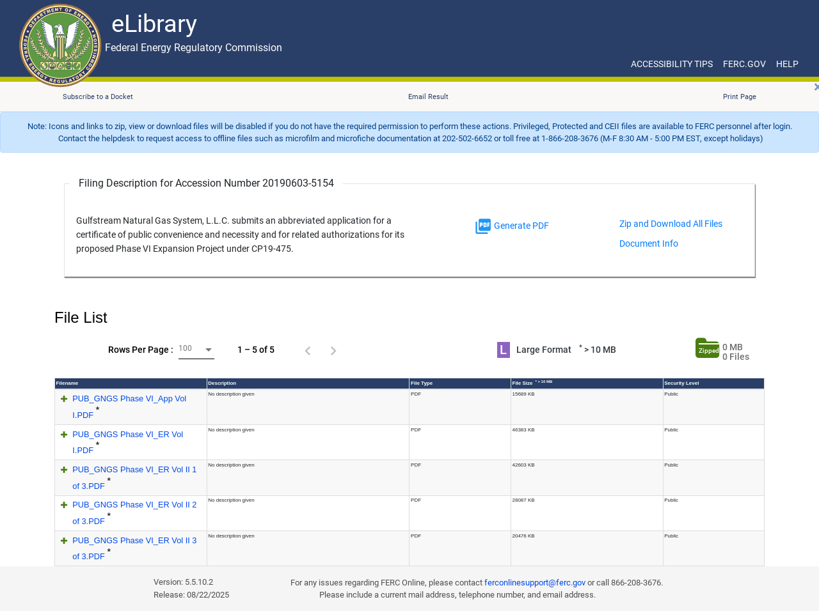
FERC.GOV (744, 64)
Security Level (681, 383)
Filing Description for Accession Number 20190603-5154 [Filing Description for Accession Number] (206, 183)
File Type (422, 383)
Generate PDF (511, 226)
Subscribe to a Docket (98, 97)
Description (222, 383)
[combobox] (196, 349)
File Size (533, 383)
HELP (787, 64)
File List (80, 317)
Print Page (739, 97)
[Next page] (333, 349)
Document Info (648, 243)
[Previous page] (308, 349)
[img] (483, 226)
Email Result (428, 97)
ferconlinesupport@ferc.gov (534, 582)
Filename (67, 383)
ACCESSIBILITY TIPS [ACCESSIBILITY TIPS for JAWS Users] (672, 64)
